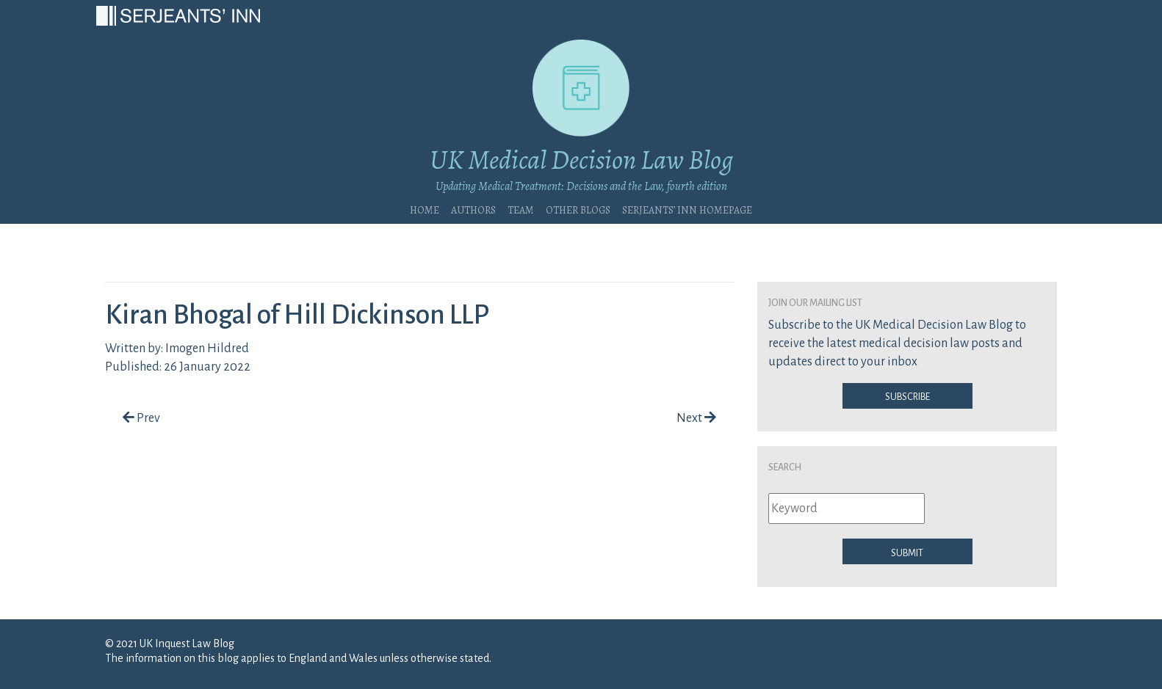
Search (784, 466)
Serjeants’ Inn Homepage (687, 208)
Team (521, 208)
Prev (141, 418)
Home (424, 208)
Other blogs (578, 208)
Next (696, 418)
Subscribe (907, 395)
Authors (473, 208)
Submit (907, 551)
